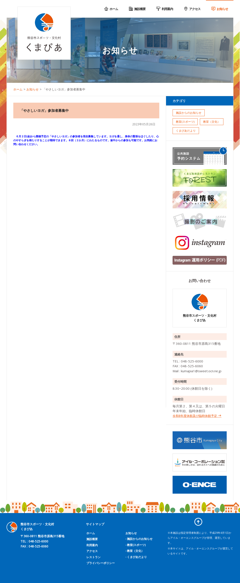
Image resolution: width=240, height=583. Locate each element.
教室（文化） (211, 122)
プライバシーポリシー (100, 563)
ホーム (90, 533)
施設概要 (92, 539)
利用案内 (92, 545)
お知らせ (131, 533)
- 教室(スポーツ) (135, 545)
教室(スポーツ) (185, 122)
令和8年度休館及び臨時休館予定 (197, 416)
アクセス (92, 551)
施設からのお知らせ (188, 113)
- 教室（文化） (134, 551)
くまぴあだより (186, 131)
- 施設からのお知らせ (139, 539)
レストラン (93, 557)
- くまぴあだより (136, 557)
